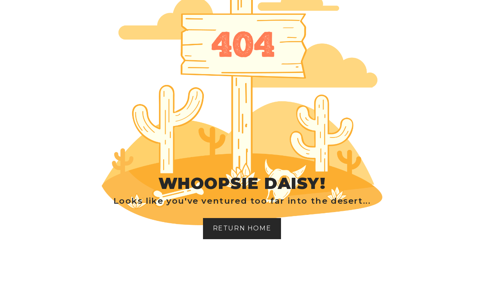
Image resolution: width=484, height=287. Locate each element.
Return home (242, 228)
